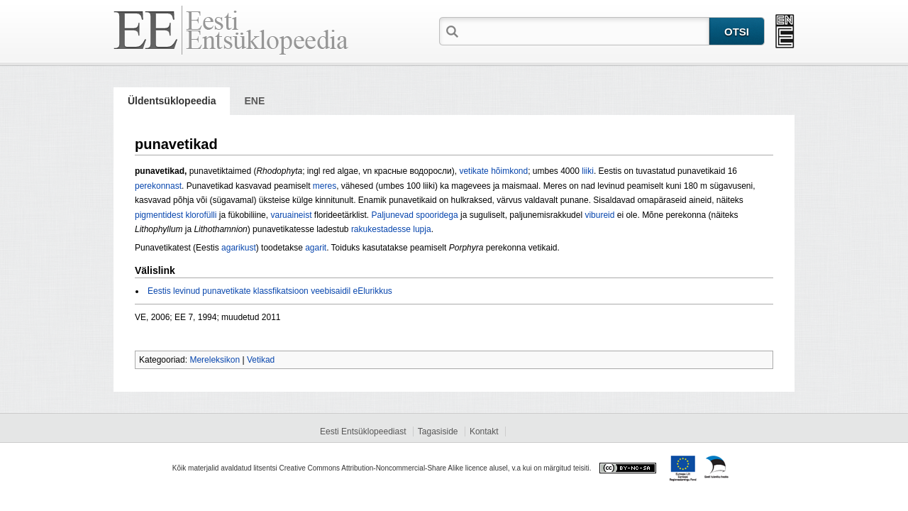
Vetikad (261, 360)
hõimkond (509, 171)
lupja (422, 229)
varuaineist (290, 215)
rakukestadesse (381, 229)
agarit (315, 248)
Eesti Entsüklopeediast (363, 431)
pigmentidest (159, 215)
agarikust (238, 248)
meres (324, 186)
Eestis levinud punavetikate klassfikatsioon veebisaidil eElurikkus (270, 291)
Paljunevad (393, 215)
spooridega (437, 215)
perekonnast (158, 186)
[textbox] (585, 30)
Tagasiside (438, 431)
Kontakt (484, 431)
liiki (588, 171)
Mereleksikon (214, 360)
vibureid (599, 215)
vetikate (473, 171)
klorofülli (200, 215)
